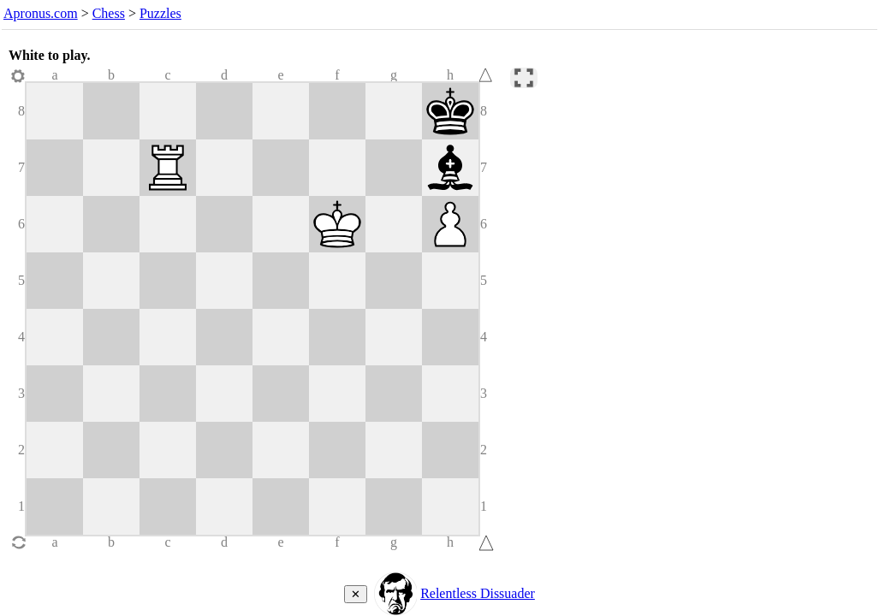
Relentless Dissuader (477, 593)
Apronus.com (40, 13)
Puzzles (160, 13)
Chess (108, 13)
